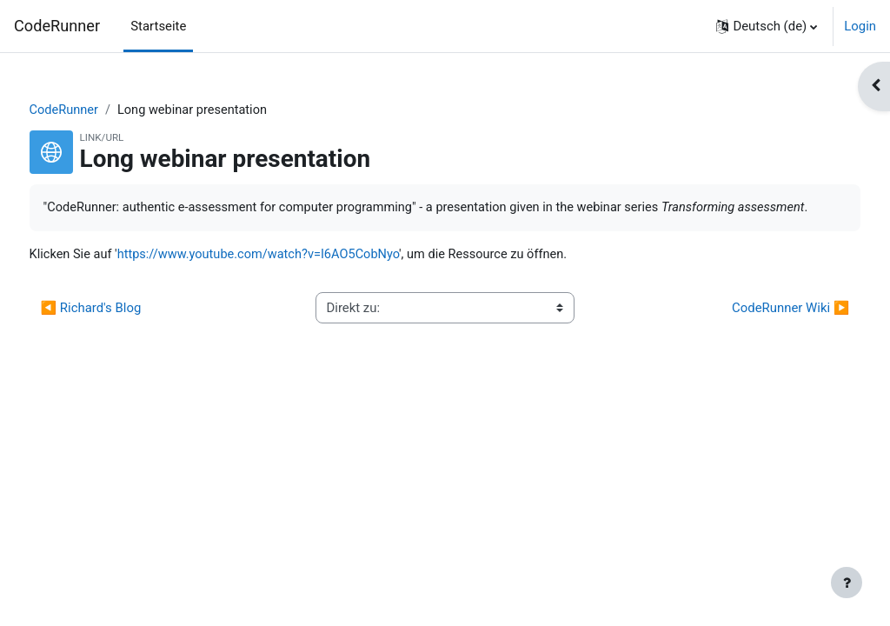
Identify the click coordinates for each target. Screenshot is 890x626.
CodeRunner (57, 26)
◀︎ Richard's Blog (123, 328)
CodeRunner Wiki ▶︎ (758, 328)
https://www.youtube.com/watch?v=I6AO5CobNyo (296, 275)
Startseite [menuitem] (158, 26)
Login (860, 26)
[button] (766, 26)
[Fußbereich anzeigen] (846, 582)
